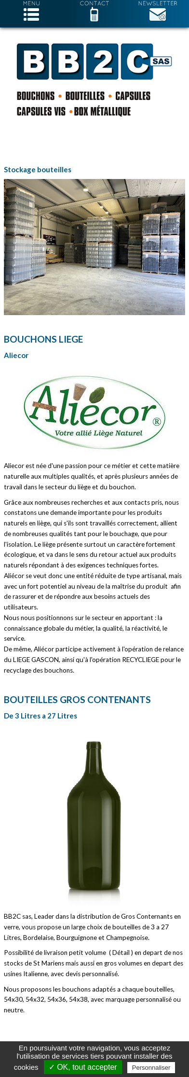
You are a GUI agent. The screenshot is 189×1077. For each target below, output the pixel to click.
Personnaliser (151, 1067)
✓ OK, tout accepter (83, 1067)
